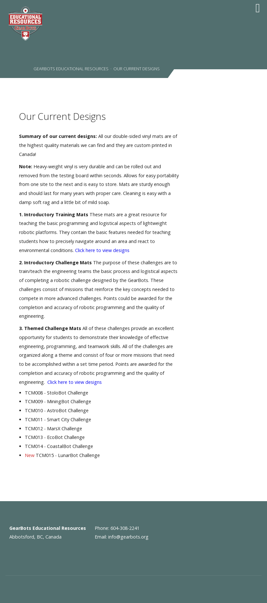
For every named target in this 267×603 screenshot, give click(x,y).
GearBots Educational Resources (71, 69)
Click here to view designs (102, 250)
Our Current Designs (62, 116)
